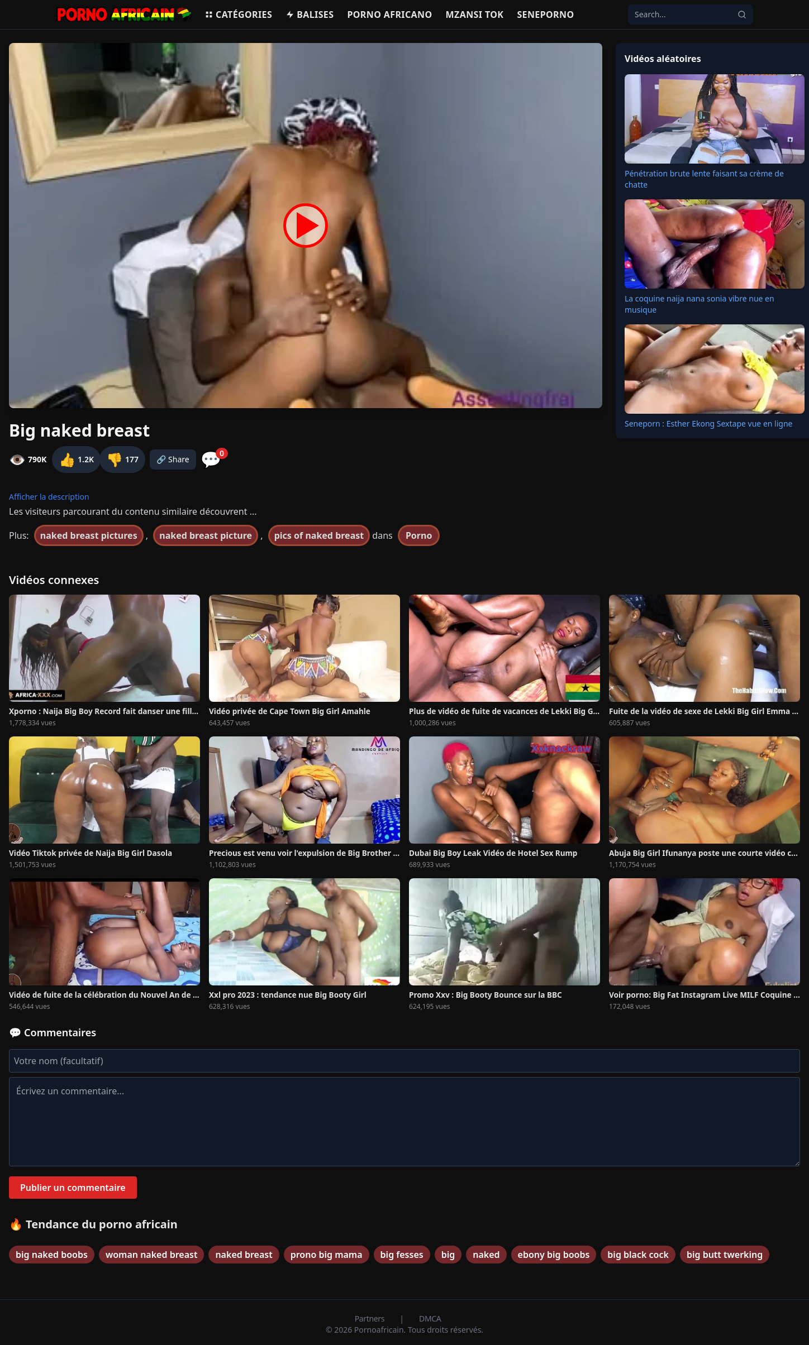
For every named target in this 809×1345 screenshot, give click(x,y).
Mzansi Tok (475, 14)
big (448, 1254)
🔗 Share (172, 459)
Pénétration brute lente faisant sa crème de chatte (704, 179)
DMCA (430, 1318)
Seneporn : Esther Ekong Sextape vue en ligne (708, 423)
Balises (309, 14)
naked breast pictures (88, 535)
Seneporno (545, 14)
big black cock (638, 1254)
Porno (419, 535)
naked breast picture (205, 535)
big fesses (401, 1254)
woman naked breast (152, 1254)
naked (486, 1254)
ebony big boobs (554, 1254)
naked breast (243, 1254)
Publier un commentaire (73, 1187)
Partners (371, 1318)
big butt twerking (725, 1254)
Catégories (238, 14)
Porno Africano (389, 14)
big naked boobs (52, 1254)
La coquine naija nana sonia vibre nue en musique (699, 304)
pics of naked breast (319, 535)
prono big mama (327, 1254)
